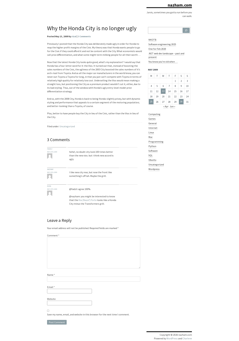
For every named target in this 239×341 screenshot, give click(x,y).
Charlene (187, 338)
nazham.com (180, 5)
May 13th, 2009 (52, 152)
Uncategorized (67, 126)
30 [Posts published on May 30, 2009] (181, 101)
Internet (152, 127)
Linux (151, 132)
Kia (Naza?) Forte (87, 200)
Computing (154, 114)
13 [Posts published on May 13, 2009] (163, 90)
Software (153, 150)
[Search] (186, 30)
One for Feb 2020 (157, 48)
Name (51, 274)
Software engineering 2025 (162, 44)
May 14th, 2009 (52, 172)
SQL (150, 155)
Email (51, 287)
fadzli (49, 149)
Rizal (49, 186)
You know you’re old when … (163, 61)
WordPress (172, 338)
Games (152, 118)
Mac (150, 137)
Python (152, 146)
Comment (53, 235)
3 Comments (84, 36)
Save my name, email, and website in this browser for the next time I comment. (88, 314)
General (152, 123)
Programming (155, 141)
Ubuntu (152, 159)
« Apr (165, 106)
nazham (50, 169)
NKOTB (152, 39)
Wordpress (154, 169)
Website (51, 298)
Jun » (172, 106)
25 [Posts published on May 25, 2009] (151, 101)
